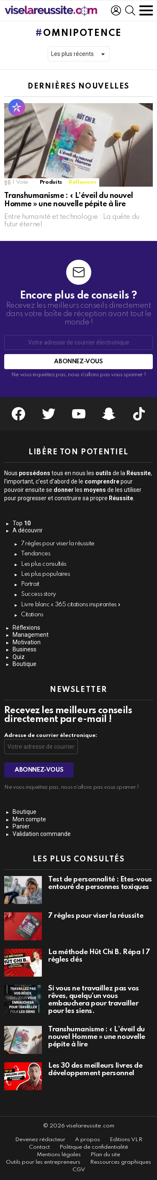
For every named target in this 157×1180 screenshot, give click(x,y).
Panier (21, 826)
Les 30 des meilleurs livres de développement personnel (95, 1069)
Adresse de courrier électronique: (50, 735)
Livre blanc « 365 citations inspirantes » (71, 605)
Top (22, 523)
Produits (51, 182)
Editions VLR (126, 1139)
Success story (38, 594)
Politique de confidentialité (93, 1147)
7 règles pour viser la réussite (58, 544)
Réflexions (82, 182)
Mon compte (29, 819)
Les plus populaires (45, 574)
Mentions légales (59, 1154)
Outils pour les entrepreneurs (43, 1162)
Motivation (27, 642)
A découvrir (28, 530)
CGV (78, 1169)
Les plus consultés (44, 564)
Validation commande (42, 834)
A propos (87, 1139)
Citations (32, 615)
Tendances (36, 554)
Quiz (19, 656)
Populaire (16, 107)
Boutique (24, 664)
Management (31, 634)
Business (24, 649)
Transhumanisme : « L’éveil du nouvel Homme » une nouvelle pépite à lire (96, 1037)
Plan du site (105, 1154)
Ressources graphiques (120, 1162)
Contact (39, 1147)
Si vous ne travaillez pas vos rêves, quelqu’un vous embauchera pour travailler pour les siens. (93, 1000)
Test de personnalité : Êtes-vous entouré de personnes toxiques (100, 883)
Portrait (30, 584)
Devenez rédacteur (40, 1139)
